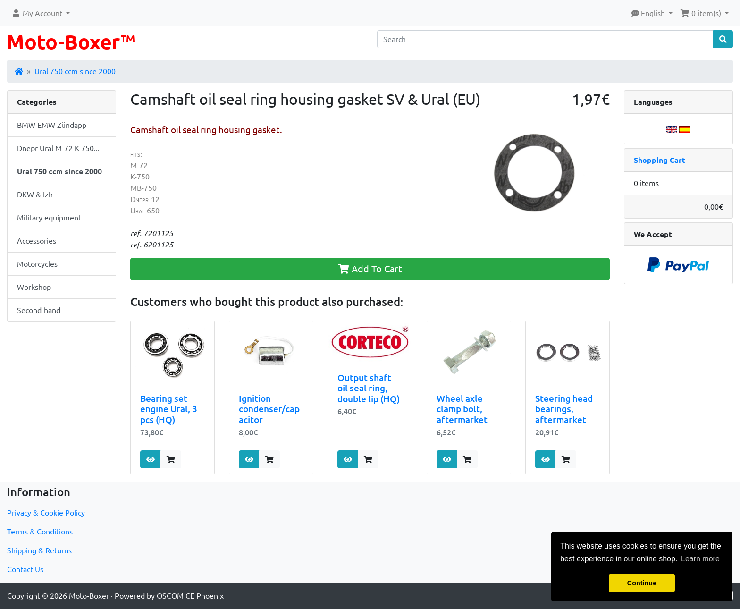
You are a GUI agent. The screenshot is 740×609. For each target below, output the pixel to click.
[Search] (545, 39)
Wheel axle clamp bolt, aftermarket (462, 409)
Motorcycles (37, 264)
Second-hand (38, 310)
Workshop (34, 287)
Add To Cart (370, 268)
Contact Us (25, 569)
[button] (41, 13)
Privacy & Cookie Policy (46, 512)
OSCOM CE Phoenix (190, 596)
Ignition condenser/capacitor (269, 409)
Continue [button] (641, 583)
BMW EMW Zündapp (51, 125)
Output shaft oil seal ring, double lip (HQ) (368, 388)
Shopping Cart (659, 160)
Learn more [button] (700, 559)
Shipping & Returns (39, 550)
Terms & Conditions (40, 531)
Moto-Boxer (89, 596)
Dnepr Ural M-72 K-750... (58, 148)
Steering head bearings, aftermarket (564, 409)
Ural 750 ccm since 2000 (75, 71)
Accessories (36, 241)
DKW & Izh (35, 194)
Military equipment (49, 217)
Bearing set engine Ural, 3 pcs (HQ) (168, 409)
